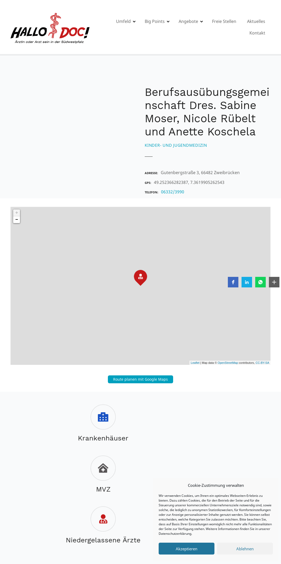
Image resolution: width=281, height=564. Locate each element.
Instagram (151, 529)
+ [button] (16, 213)
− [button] (16, 220)
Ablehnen (245, 548)
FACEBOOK (129, 529)
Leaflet (195, 362)
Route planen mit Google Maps (140, 379)
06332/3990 (172, 192)
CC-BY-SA (262, 362)
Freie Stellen (239, 27)
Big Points (169, 27)
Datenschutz (130, 518)
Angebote (203, 27)
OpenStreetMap (228, 362)
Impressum (98, 518)
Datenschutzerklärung (175, 533)
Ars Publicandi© (145, 538)
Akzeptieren (186, 548)
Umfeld (138, 27)
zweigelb (118, 538)
